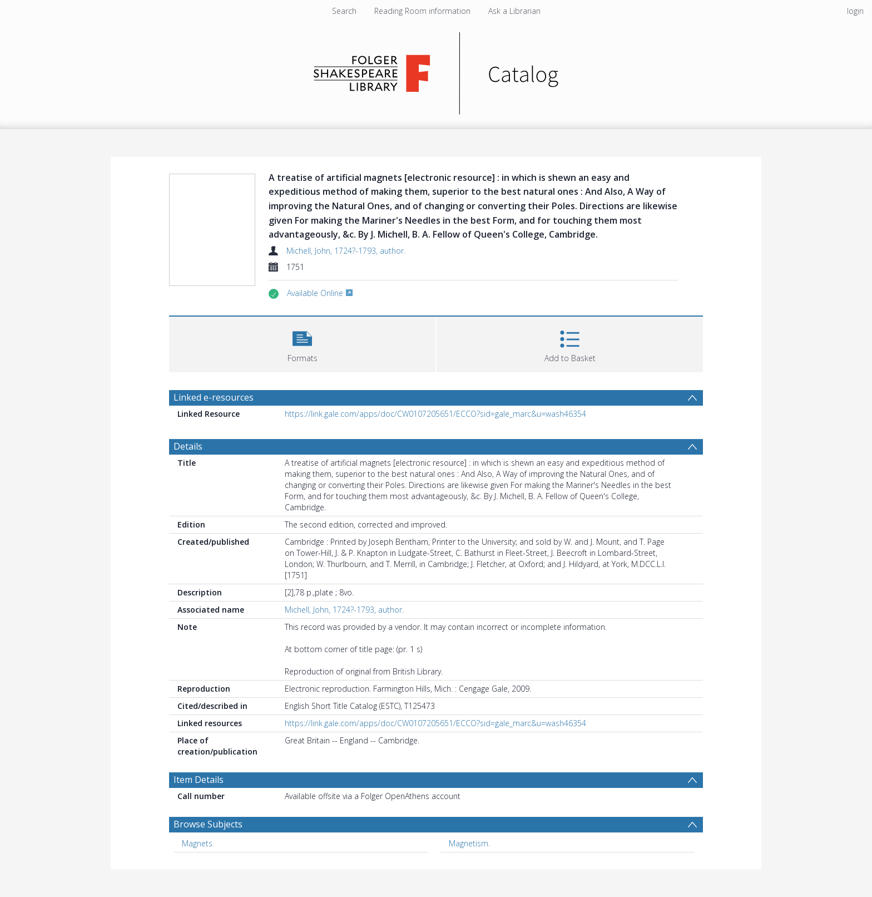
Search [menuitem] (344, 11)
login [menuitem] (855, 11)
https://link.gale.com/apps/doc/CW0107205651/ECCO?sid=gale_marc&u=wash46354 (435, 413)
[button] (302, 343)
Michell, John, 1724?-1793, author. (345, 250)
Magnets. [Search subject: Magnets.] (198, 843)
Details (188, 446)
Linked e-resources (214, 397)
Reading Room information (422, 11)
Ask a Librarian (514, 11)
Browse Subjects (208, 824)
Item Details (199, 779)
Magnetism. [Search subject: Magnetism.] (469, 843)
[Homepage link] (436, 70)
